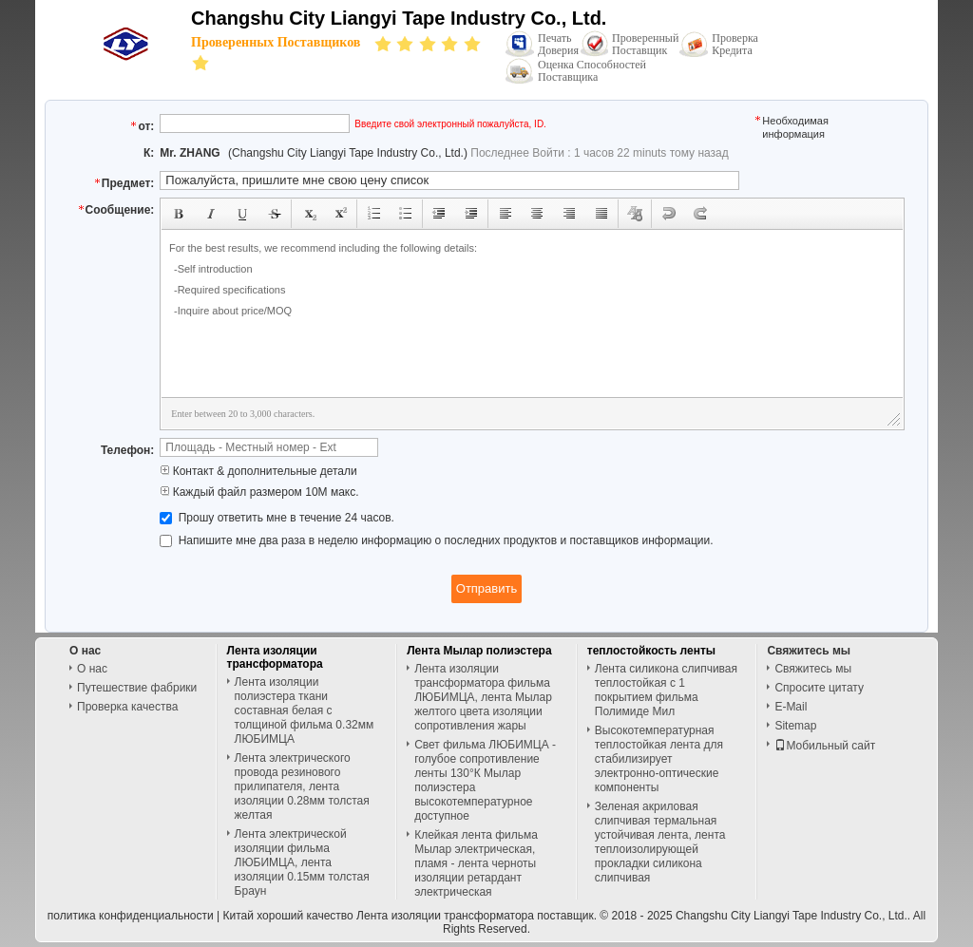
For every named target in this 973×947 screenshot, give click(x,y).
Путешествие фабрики (137, 687)
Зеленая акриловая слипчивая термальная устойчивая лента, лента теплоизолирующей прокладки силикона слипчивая (660, 842)
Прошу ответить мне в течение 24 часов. (277, 517)
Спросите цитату (819, 687)
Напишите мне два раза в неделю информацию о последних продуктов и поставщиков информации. (436, 540)
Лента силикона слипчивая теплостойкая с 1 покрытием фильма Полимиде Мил (666, 690)
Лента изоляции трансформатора (275, 657)
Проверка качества (127, 706)
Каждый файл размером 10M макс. (259, 492)
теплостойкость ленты (651, 650)
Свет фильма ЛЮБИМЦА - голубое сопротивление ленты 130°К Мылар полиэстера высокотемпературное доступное (485, 780)
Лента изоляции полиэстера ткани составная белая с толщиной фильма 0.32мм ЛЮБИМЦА (304, 710)
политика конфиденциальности (131, 915)
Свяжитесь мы (812, 668)
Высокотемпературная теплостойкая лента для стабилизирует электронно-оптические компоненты (659, 759)
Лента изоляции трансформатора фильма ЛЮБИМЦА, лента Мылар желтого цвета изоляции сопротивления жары (483, 697)
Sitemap (795, 725)
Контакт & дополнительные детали (258, 471)
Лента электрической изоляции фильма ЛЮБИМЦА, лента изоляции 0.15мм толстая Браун (302, 862)
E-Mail (790, 706)
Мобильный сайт (824, 745)
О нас (92, 668)
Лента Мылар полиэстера (479, 650)
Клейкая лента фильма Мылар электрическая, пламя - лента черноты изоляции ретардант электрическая (476, 863)
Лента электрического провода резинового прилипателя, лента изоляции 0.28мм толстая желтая (302, 786)
